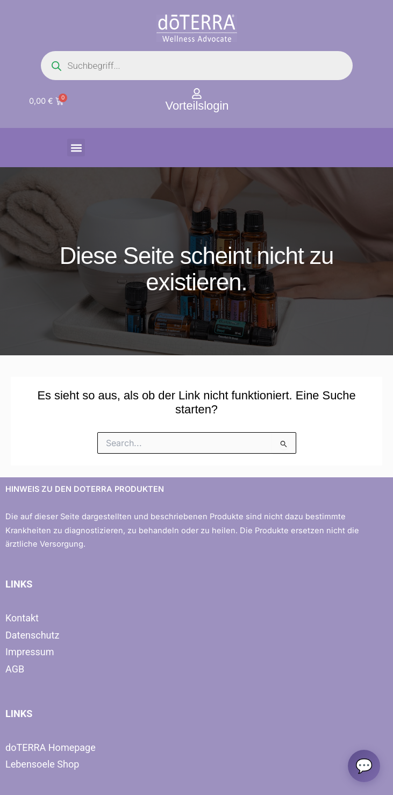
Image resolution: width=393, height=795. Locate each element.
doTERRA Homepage (50, 747)
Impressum (29, 651)
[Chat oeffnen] (364, 766)
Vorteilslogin (197, 105)
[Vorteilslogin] (196, 93)
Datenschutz (32, 635)
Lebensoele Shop (42, 764)
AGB (14, 669)
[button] (76, 147)
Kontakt (22, 618)
